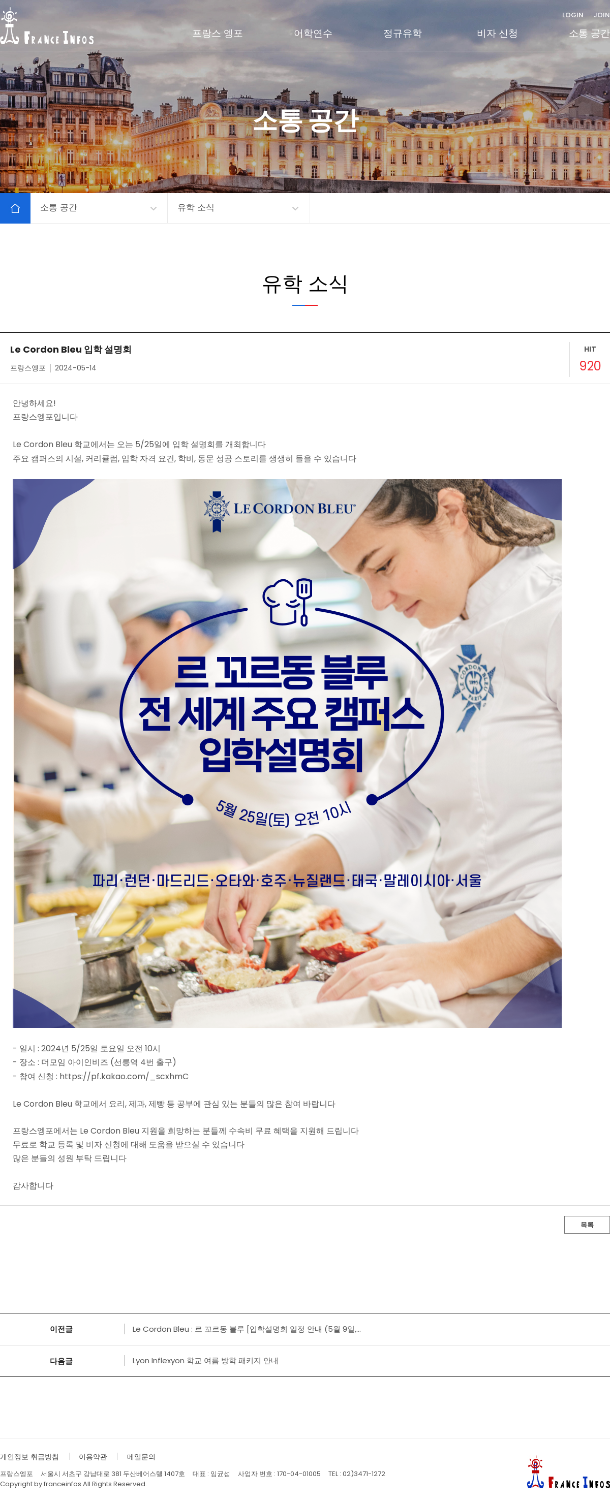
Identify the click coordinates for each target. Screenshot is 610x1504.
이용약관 (93, 1457)
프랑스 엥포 (217, 33)
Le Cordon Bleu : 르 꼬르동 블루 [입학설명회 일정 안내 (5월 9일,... (247, 1329)
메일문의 (141, 1457)
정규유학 (402, 33)
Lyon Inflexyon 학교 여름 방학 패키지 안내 (206, 1360)
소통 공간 (589, 33)
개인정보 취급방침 (29, 1457)
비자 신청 (497, 33)
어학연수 (313, 33)
